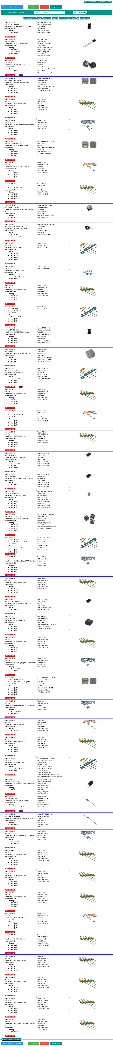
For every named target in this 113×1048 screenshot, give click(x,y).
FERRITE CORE (47, 18)
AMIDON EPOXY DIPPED (29, 18)
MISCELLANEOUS (64, 18)
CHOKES (39, 18)
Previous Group (7, 7)
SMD (78, 18)
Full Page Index (34, 7)
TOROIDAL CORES (85, 18)
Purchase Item (10, 36)
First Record (18, 7)
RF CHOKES (72, 18)
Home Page (45, 7)
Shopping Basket (56, 7)
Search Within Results (79, 12)
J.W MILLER (55, 18)
